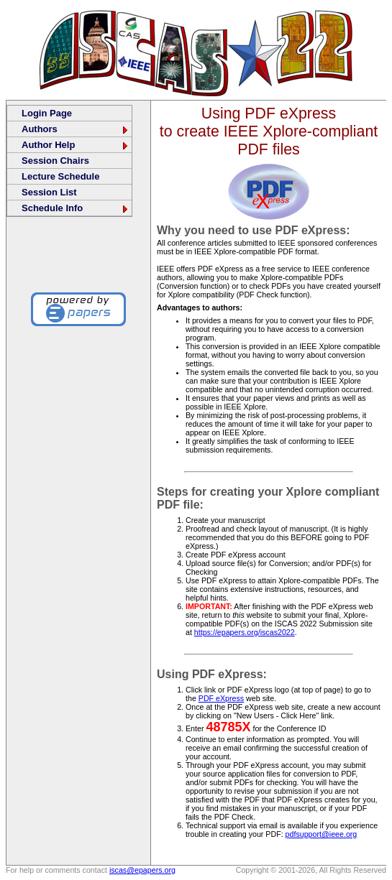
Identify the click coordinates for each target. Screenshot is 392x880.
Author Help (75, 144)
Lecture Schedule (60, 176)
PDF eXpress (221, 698)
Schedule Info (75, 208)
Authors (75, 129)
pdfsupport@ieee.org (321, 834)
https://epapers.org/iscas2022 (244, 632)
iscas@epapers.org (142, 870)
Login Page (47, 113)
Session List (49, 192)
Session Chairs (55, 160)
